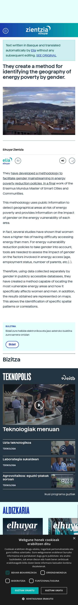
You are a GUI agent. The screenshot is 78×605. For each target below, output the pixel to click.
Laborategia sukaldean (21, 459)
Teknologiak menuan (31, 429)
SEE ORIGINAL (46, 55)
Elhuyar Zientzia (13, 149)
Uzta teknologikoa (17, 442)
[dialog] (39, 570)
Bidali (12, 344)
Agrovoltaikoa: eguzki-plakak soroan (26, 477)
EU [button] (18, 161)
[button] (5, 30)
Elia (33, 50)
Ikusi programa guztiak (59, 494)
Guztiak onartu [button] (25, 590)
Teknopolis (17, 376)
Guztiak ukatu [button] (54, 590)
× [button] (74, 538)
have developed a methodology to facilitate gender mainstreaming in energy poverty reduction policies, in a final (34, 178)
